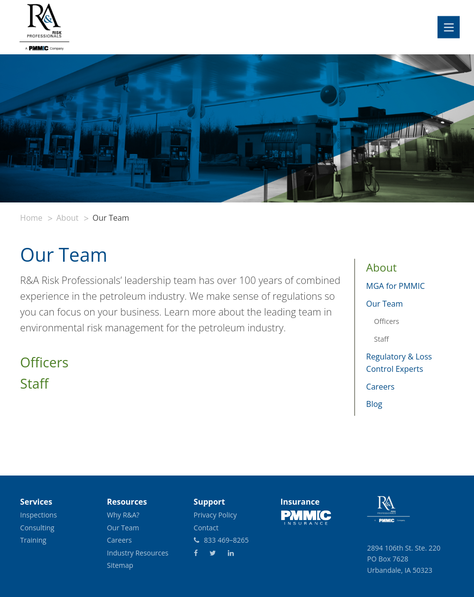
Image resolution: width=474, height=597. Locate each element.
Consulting (37, 527)
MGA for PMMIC (395, 285)
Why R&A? (123, 514)
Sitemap (120, 565)
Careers (380, 386)
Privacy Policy (215, 514)
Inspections (38, 514)
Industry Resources (138, 552)
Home (31, 217)
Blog (374, 403)
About (67, 217)
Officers (44, 362)
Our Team (384, 303)
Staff (34, 383)
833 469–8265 (221, 540)
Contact (206, 527)
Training (33, 540)
